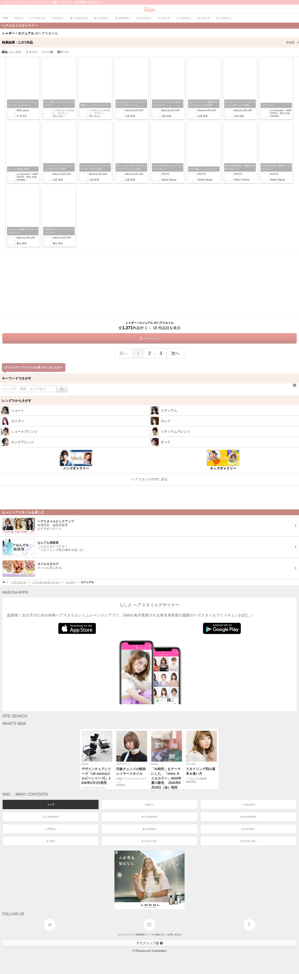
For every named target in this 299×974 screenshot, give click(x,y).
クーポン (50, 841)
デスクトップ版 (149, 943)
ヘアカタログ (248, 804)
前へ (123, 353)
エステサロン (248, 829)
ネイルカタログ (248, 816)
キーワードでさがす (16, 378)
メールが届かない (156, 934)
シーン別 (48, 52)
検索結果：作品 (150, 42)
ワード (63, 52)
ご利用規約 (139, 934)
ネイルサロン (149, 829)
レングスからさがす (16, 400)
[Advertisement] (149, 285)
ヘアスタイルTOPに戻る (150, 479)
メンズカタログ (51, 816)
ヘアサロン (51, 829)
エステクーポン (248, 841)
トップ (50, 804)
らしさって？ (124, 934)
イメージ (32, 52)
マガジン (149, 804)
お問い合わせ (174, 934)
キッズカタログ (149, 816)
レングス (16, 52)
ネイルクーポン (149, 841)
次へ (175, 353)
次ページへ (149, 338)
